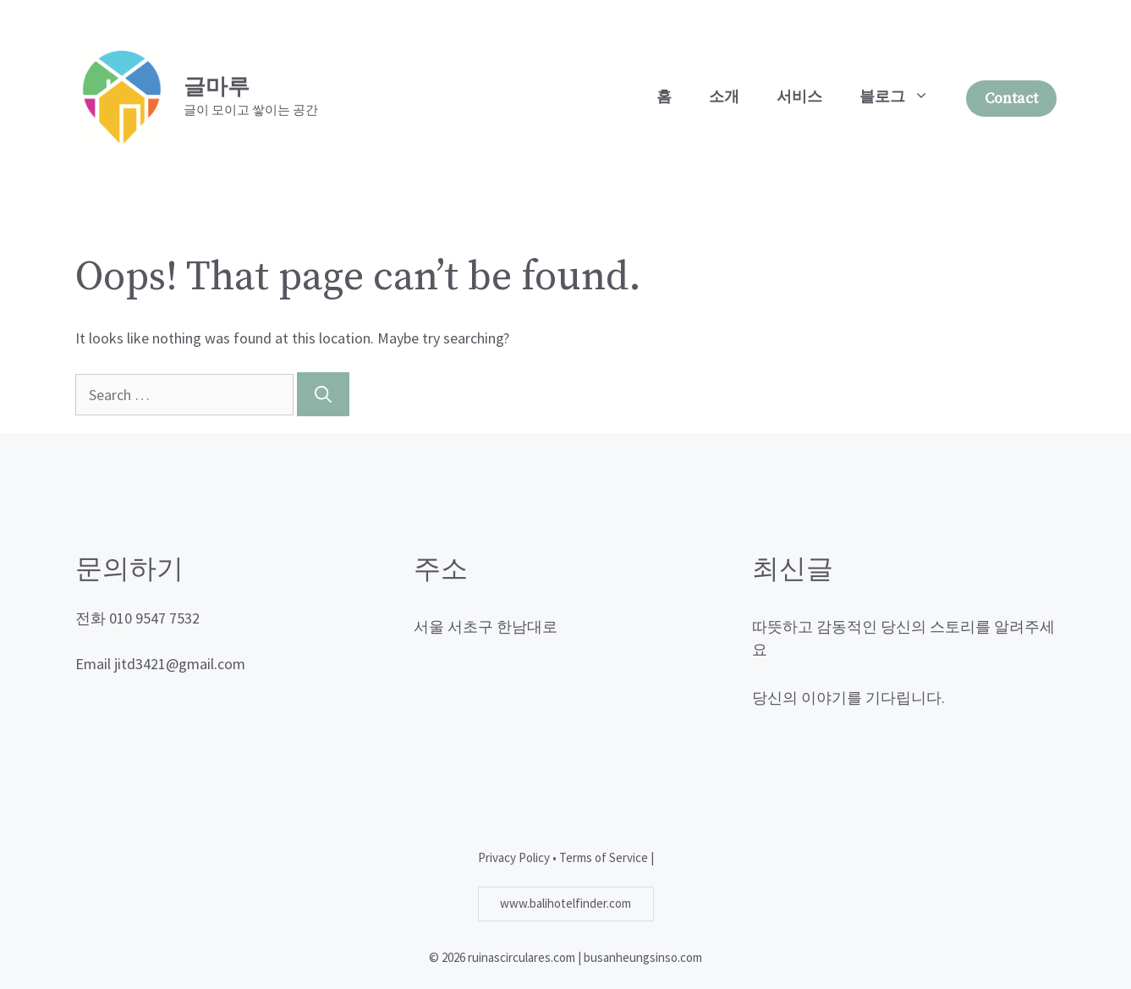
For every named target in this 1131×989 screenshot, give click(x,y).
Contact (1011, 98)
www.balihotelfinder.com (565, 903)
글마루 (217, 88)
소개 (724, 97)
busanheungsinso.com (643, 957)
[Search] (323, 394)
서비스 (799, 97)
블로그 (903, 97)
